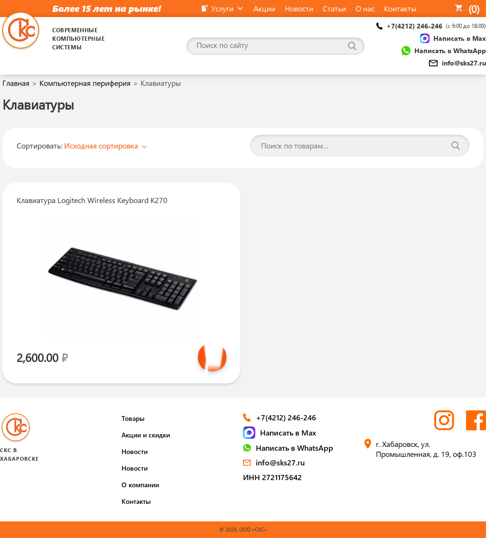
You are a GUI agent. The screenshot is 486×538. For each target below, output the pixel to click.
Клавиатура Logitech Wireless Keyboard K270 (92, 200)
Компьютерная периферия (85, 83)
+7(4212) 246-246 (431, 25)
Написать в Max (453, 38)
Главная (15, 83)
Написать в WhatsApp (444, 51)
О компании (140, 484)
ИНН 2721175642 (272, 477)
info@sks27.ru (457, 62)
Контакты (136, 501)
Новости (135, 451)
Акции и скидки (146, 434)
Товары (133, 418)
